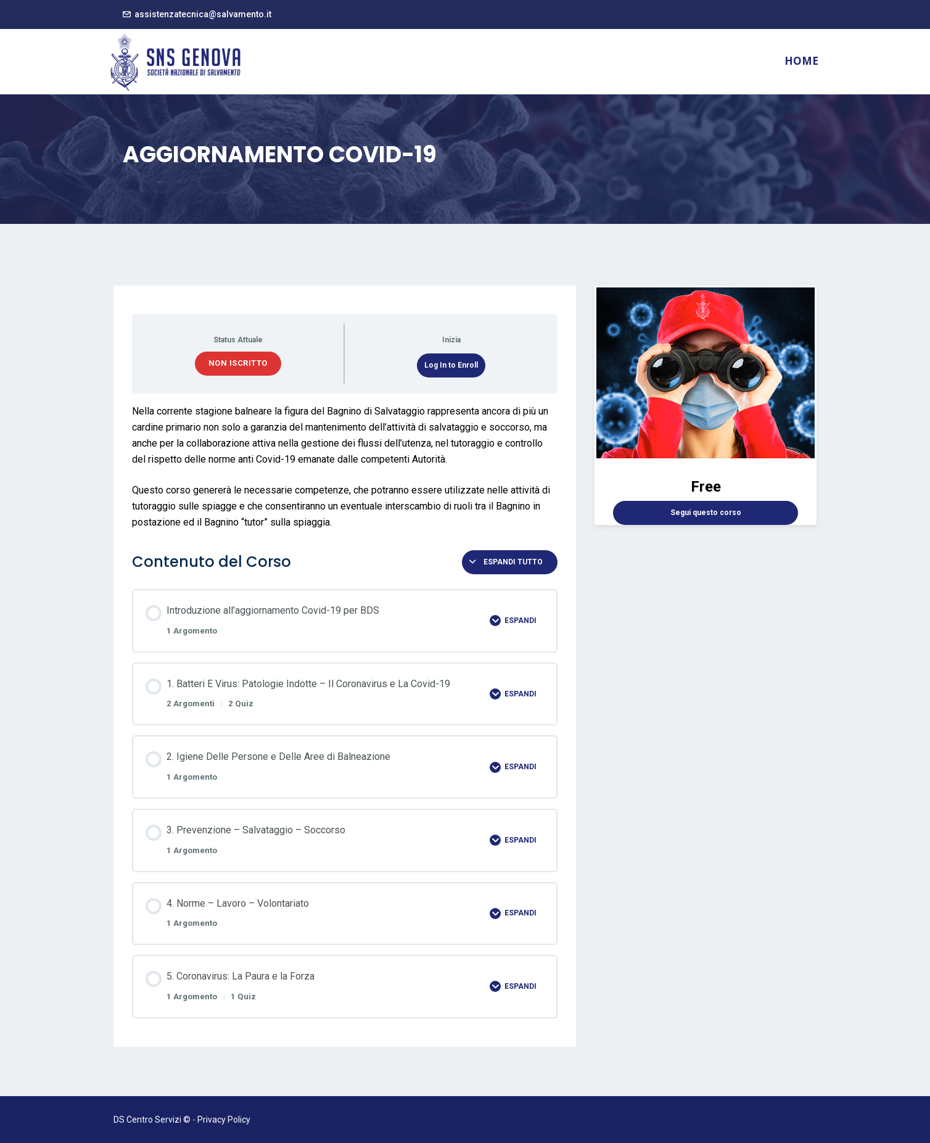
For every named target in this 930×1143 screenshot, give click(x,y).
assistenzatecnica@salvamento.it (202, 14)
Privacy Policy (223, 1119)
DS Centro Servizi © (152, 1119)
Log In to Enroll (451, 365)
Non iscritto (238, 363)
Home (801, 61)
